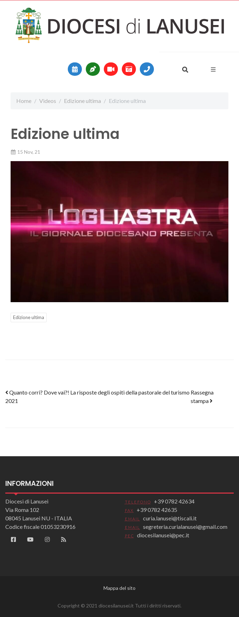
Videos (47, 100)
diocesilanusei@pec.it (163, 535)
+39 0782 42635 (157, 509)
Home (23, 100)
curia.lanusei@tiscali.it (170, 518)
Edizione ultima (82, 100)
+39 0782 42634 (174, 501)
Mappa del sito (119, 588)
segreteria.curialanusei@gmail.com (185, 526)
